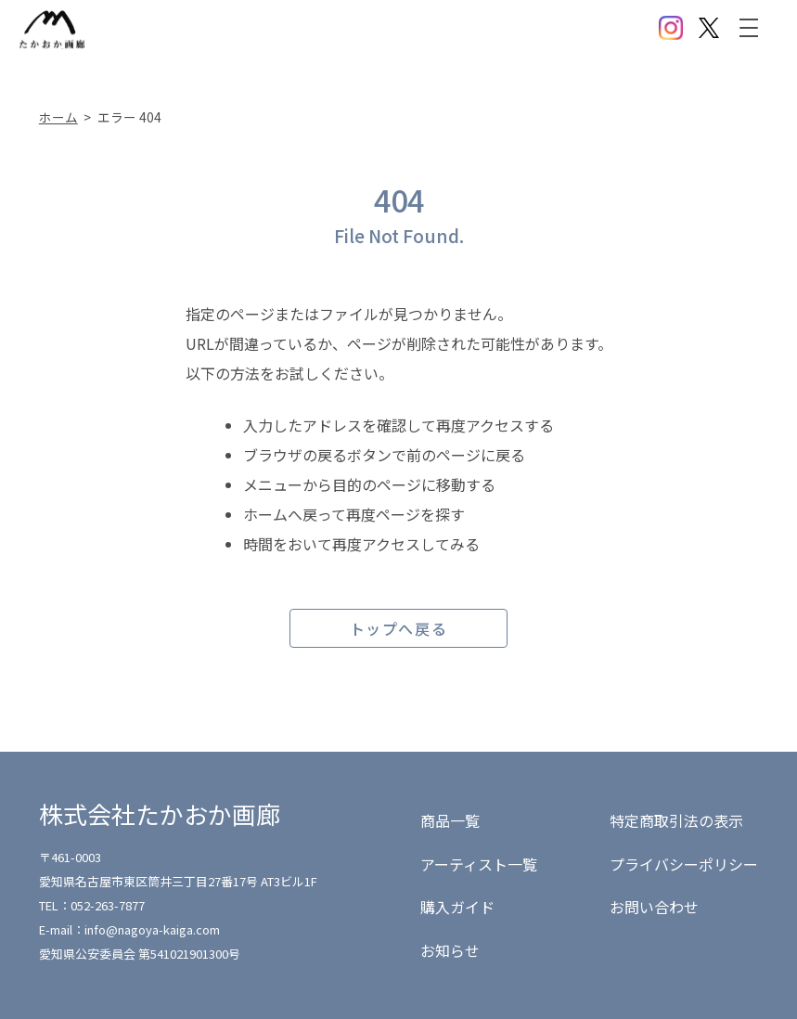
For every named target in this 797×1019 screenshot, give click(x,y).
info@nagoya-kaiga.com (152, 929)
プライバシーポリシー (684, 864)
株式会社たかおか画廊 (159, 813)
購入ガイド (457, 907)
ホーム (58, 117)
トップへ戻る (399, 628)
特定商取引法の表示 (676, 820)
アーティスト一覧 (478, 864)
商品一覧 (450, 820)
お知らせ (450, 950)
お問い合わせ (654, 907)
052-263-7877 (108, 905)
